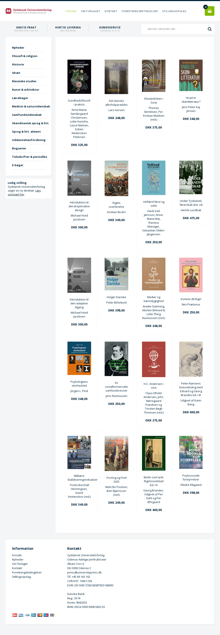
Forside (71, 11)
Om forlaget (90, 11)
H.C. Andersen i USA (153, 386)
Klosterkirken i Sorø (153, 100)
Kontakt (111, 11)
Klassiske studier (24, 81)
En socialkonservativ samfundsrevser (116, 386)
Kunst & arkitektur (25, 89)
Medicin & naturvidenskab (28, 106)
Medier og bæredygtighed (154, 299)
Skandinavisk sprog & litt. (28, 123)
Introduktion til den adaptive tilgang (79, 303)
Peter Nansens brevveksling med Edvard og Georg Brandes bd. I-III (191, 389)
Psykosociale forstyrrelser (191, 477)
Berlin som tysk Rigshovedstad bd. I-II (153, 481)
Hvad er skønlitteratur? (191, 100)
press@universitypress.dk (84, 572)
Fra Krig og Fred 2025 (117, 479)
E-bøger (17, 165)
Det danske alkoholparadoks (116, 103)
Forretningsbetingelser (140, 11)
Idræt (16, 73)
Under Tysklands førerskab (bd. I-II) (191, 203)
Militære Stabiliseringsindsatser (79, 478)
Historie (18, 64)
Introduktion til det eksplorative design (79, 206)
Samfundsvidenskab (27, 115)
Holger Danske (116, 297)
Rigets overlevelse (116, 205)
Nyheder (18, 48)
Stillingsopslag (174, 11)
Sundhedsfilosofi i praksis (79, 102)
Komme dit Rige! (191, 299)
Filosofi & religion (24, 56)
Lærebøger (20, 98)
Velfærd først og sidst (153, 204)
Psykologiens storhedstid (79, 383)
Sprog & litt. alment (26, 131)
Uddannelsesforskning (28, 140)
